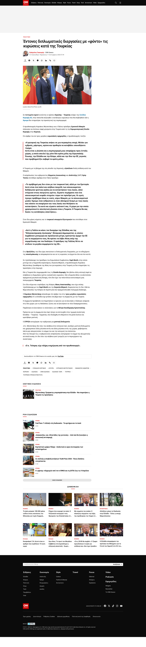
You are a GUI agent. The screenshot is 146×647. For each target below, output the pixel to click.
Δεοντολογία (37, 616)
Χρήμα (42, 580)
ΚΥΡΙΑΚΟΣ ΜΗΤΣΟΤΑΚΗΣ (64, 368)
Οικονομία (47, 3)
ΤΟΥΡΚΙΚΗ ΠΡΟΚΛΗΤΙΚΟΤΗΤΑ (32, 375)
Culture (58, 576)
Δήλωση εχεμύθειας (63, 616)
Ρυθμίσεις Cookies (49, 616)
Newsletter (109, 589)
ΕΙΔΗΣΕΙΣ (35, 372)
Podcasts (110, 577)
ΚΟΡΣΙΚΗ (26, 372)
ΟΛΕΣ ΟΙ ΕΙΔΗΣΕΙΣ (57, 480)
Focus (69, 3)
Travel (74, 3)
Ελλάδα (54, 3)
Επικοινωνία (96, 616)
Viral (24, 595)
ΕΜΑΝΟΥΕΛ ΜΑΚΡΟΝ (82, 368)
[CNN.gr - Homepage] (26, 3)
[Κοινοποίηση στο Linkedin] (46, 60)
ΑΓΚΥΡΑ (51, 368)
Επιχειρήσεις (44, 583)
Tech (82, 3)
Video (95, 3)
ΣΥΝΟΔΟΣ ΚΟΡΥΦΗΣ (39, 368)
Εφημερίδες (101, 3)
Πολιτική (40, 3)
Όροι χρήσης (27, 616)
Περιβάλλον (27, 592)
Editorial (91, 576)
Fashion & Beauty (61, 580)
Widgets (108, 586)
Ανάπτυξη (43, 576)
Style (64, 3)
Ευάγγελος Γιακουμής (36, 52)
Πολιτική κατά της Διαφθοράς (81, 616)
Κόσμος (59, 3)
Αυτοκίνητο (88, 3)
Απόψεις (92, 580)
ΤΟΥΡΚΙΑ (68, 372)
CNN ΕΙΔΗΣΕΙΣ (45, 372)
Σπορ (78, 3)
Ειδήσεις (33, 3)
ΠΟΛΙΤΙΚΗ (26, 37)
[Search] (117, 564)
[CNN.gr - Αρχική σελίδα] (26, 606)
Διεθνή (42, 589)
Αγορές (42, 586)
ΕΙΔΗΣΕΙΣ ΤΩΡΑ (57, 372)
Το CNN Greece (110, 592)
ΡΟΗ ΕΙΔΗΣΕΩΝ (30, 415)
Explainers (92, 583)
